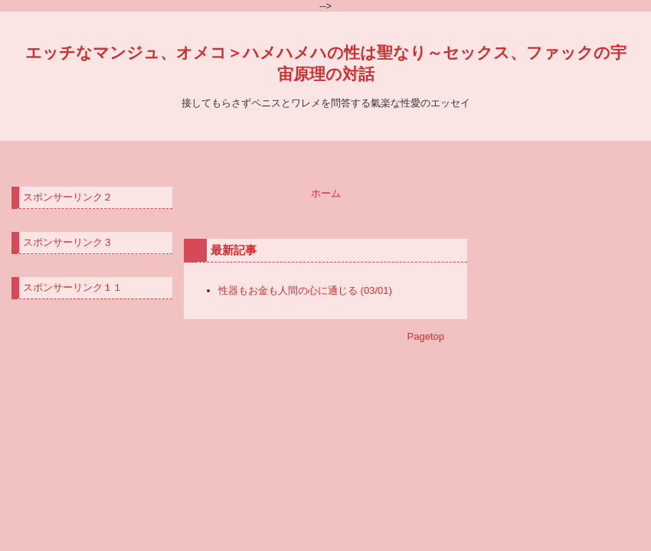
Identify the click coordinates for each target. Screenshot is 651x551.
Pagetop (425, 336)
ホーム (326, 193)
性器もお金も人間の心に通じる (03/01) (305, 290)
